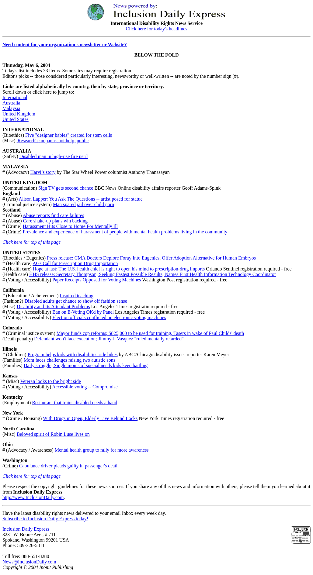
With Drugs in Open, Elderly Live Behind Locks (90, 418)
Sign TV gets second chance (65, 188)
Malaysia (11, 108)
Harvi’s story (43, 172)
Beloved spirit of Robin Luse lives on (53, 434)
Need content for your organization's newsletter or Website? (64, 44)
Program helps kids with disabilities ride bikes (73, 354)
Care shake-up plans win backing (55, 220)
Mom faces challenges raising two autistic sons (69, 360)
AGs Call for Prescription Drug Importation (75, 263)
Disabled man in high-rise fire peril (53, 156)
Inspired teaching (76, 295)
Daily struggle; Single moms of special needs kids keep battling (86, 365)
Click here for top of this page (31, 242)
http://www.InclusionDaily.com (33, 497)
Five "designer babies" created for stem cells (68, 135)
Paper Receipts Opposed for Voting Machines (96, 279)
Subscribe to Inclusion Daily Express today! (45, 518)
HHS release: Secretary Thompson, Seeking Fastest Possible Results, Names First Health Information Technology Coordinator (152, 274)
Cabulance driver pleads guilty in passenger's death (69, 465)
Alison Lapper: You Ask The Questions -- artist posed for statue (80, 198)
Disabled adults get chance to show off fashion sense (75, 301)
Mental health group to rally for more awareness (102, 450)
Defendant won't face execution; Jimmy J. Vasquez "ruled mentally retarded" (109, 338)
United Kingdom (18, 113)
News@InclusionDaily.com (29, 561)
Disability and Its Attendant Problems (53, 306)
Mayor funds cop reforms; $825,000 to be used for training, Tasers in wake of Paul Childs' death (150, 333)
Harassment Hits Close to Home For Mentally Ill (70, 226)
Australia (11, 102)
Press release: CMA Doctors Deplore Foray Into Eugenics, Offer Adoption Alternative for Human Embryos (151, 257)
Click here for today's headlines (156, 28)
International (14, 97)
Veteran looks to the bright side (50, 381)
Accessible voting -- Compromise (85, 386)
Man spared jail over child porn (83, 204)
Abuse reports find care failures (53, 215)
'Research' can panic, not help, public (53, 140)
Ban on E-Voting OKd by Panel (83, 312)
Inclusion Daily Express (25, 529)
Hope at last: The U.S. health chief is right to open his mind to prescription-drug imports (119, 268)
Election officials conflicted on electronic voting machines (109, 317)
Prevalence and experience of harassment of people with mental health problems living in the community (125, 231)
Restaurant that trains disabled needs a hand (74, 402)
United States (15, 119)
